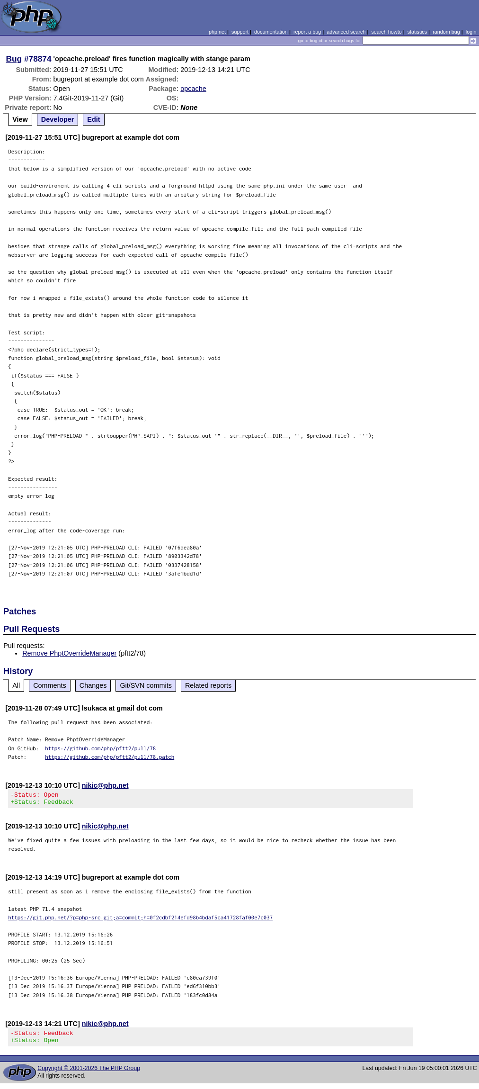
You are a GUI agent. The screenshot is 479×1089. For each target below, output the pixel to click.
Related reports (208, 685)
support (239, 32)
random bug (446, 32)
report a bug (307, 32)
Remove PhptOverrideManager (69, 653)
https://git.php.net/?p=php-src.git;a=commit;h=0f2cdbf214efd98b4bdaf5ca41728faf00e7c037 (140, 920)
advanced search (346, 32)
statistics (417, 32)
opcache (193, 88)
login (471, 32)
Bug (14, 58)
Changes (93, 685)
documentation (271, 32)
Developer (57, 119)
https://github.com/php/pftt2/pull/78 (100, 748)
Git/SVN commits (146, 685)
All (16, 685)
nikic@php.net (105, 785)
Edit (93, 119)
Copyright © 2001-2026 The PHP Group (88, 1074)
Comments (49, 685)
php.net (217, 32)
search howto (386, 32)
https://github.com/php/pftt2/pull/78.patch (109, 757)
